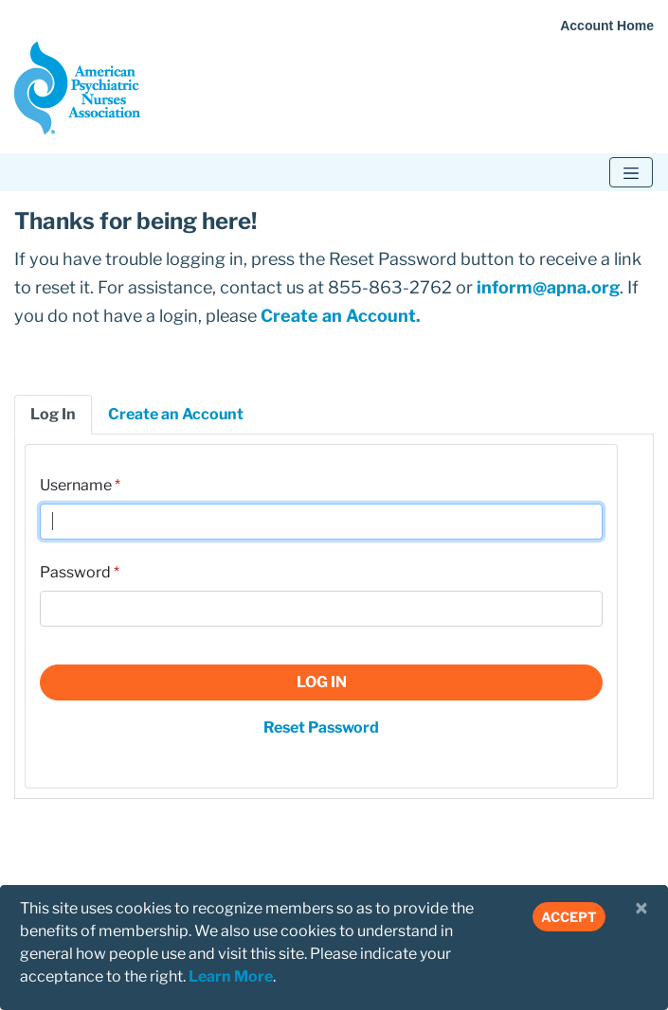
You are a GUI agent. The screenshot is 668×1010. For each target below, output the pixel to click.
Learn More (231, 976)
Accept (569, 917)
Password (75, 572)
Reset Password (321, 727)
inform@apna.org (548, 287)
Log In (322, 682)
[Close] (641, 908)
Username (76, 485)
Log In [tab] (53, 414)
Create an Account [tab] (176, 414)
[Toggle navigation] (631, 172)
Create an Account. (341, 316)
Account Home (607, 25)
